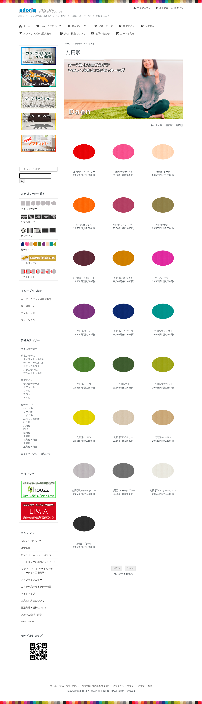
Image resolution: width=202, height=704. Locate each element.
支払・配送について (72, 33)
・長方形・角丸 (29, 439)
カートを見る (124, 33)
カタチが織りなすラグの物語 (36, 586)
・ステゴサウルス (30, 369)
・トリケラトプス (30, 366)
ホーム (24, 26)
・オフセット (28, 387)
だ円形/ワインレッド (123, 224)
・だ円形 (25, 432)
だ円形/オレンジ (84, 224)
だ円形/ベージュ (163, 437)
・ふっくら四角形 (30, 418)
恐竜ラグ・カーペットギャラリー (38, 555)
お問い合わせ (100, 33)
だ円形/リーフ (84, 384)
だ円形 (91, 43)
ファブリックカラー (31, 579)
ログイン (177, 8)
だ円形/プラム (84, 331)
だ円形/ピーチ (163, 171)
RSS (23, 621)
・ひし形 (25, 422)
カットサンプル (38, 260)
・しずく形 (27, 415)
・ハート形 (27, 408)
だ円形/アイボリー (123, 437)
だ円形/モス (123, 384)
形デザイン (148, 26)
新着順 (179, 125)
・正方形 (25, 443)
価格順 (169, 125)
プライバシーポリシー (124, 686)
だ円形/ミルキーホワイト (163, 490)
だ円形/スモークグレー (124, 490)
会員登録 (162, 8)
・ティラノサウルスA (32, 359)
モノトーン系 (28, 313)
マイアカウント (143, 8)
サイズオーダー (77, 26)
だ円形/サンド (163, 224)
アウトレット (38, 273)
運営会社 (25, 548)
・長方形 (25, 436)
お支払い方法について (32, 600)
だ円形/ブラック (84, 543)
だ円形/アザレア (163, 278)
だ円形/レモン (84, 437)
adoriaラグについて (48, 26)
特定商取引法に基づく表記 (96, 686)
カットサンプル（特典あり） (36, 33)
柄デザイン (126, 26)
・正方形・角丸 (29, 446)
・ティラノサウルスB (32, 362)
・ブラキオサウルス (31, 373)
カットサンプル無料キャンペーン (38, 562)
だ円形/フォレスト (163, 331)
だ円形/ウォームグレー (84, 490)
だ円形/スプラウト (163, 384)
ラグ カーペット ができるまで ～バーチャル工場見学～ (38, 571)
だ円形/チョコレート (84, 278)
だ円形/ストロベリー (84, 171)
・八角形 (25, 425)
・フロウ (25, 394)
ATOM (31, 621)
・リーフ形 (27, 411)
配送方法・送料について (34, 607)
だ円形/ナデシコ (123, 171)
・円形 (24, 429)
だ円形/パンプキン (123, 278)
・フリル (25, 390)
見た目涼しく (28, 306)
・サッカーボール (30, 383)
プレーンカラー (29, 320)
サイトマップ (28, 593)
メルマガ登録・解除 (31, 614)
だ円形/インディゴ (123, 331)
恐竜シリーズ (103, 26)
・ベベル (25, 397)
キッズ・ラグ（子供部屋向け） (37, 299)
